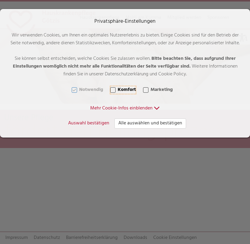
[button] (125, 108)
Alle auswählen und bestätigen (150, 123)
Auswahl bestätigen (88, 123)
